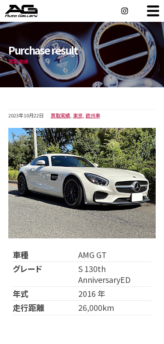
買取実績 (60, 115)
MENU (153, 11)
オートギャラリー (30, 11)
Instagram (124, 11)
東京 (78, 115)
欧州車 (93, 115)
